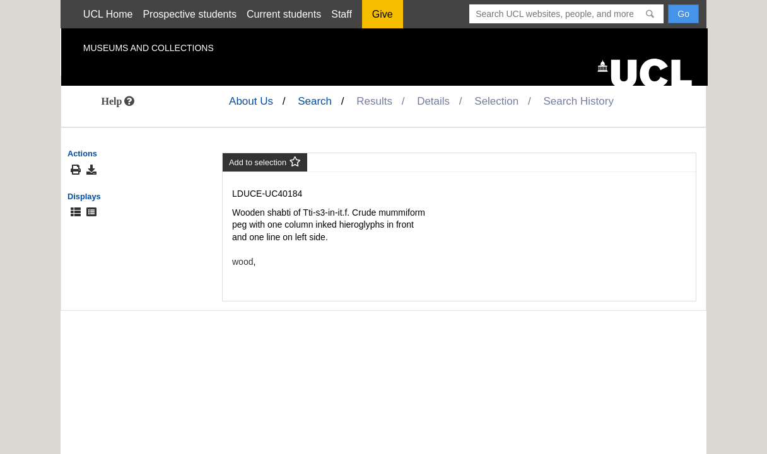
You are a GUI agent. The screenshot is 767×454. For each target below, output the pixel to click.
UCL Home (108, 14)
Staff (341, 14)
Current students (284, 14)
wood (242, 262)
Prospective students (190, 14)
